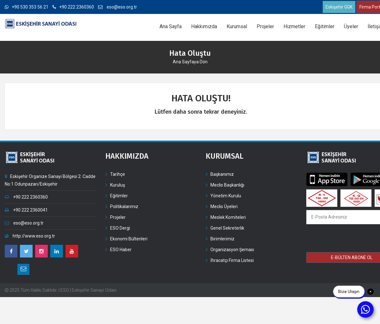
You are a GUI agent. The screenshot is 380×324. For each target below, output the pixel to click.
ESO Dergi (120, 228)
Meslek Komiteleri (228, 217)
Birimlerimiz (222, 238)
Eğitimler (324, 26)
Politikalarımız (124, 206)
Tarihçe (117, 174)
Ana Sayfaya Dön (190, 61)
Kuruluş (117, 184)
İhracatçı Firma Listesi (232, 260)
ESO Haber (121, 249)
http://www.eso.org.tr (30, 235)
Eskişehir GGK (339, 7)
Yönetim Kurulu (225, 195)
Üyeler (351, 26)
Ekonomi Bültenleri (128, 238)
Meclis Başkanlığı (227, 184)
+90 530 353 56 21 (26, 7)
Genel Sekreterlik (227, 228)
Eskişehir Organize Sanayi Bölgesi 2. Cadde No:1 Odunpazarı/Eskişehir (50, 180)
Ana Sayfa (170, 26)
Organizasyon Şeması (232, 249)
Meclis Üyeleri (224, 206)
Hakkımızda (204, 26)
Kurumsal (237, 26)
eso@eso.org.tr (117, 7)
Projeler (265, 26)
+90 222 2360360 (73, 7)
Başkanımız (222, 174)
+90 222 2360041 (26, 210)
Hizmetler (294, 26)
